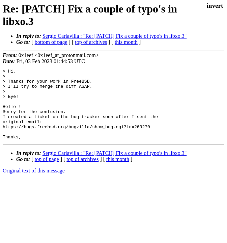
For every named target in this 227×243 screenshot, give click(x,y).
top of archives (91, 42)
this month (126, 42)
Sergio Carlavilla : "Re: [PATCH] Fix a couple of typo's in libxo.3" (114, 36)
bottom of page (51, 42)
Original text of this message (34, 185)
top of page (47, 173)
